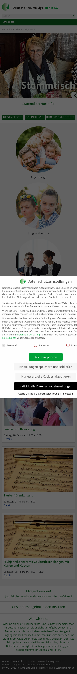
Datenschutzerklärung (28, 331)
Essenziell (9, 342)
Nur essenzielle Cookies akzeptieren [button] (46, 373)
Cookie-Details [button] (26, 390)
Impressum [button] (67, 390)
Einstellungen (9, 334)
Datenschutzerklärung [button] (47, 390)
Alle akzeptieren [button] (46, 354)
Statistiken (41, 342)
